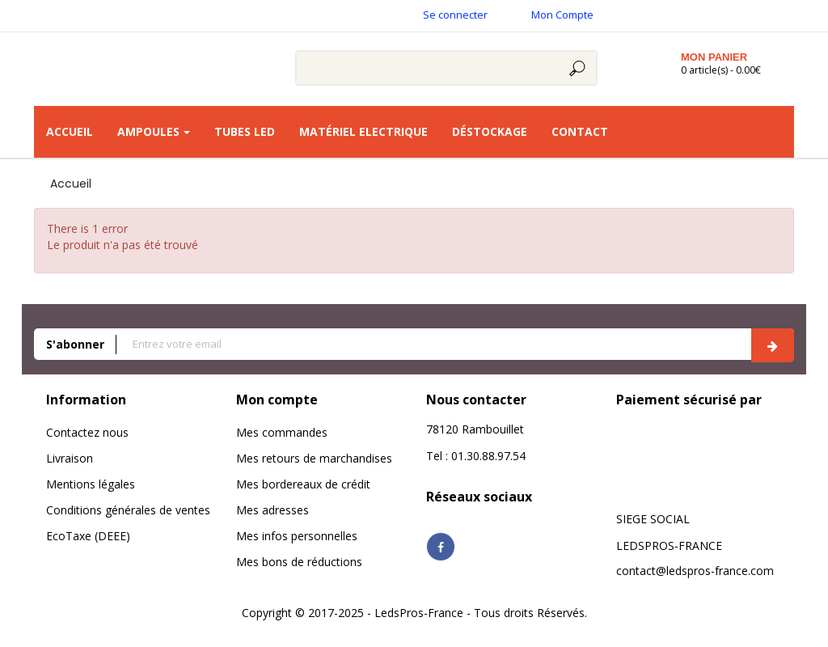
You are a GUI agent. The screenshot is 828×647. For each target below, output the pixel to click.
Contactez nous (87, 432)
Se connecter (455, 14)
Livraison (69, 458)
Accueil (70, 183)
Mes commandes (281, 432)
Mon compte (277, 399)
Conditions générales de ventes (128, 510)
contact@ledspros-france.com (695, 570)
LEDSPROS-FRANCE (669, 545)
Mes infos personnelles (296, 535)
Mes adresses (272, 510)
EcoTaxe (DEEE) (88, 535)
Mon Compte (562, 14)
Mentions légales (90, 484)
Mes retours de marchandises (314, 458)
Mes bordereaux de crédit (303, 484)
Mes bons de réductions (299, 561)
